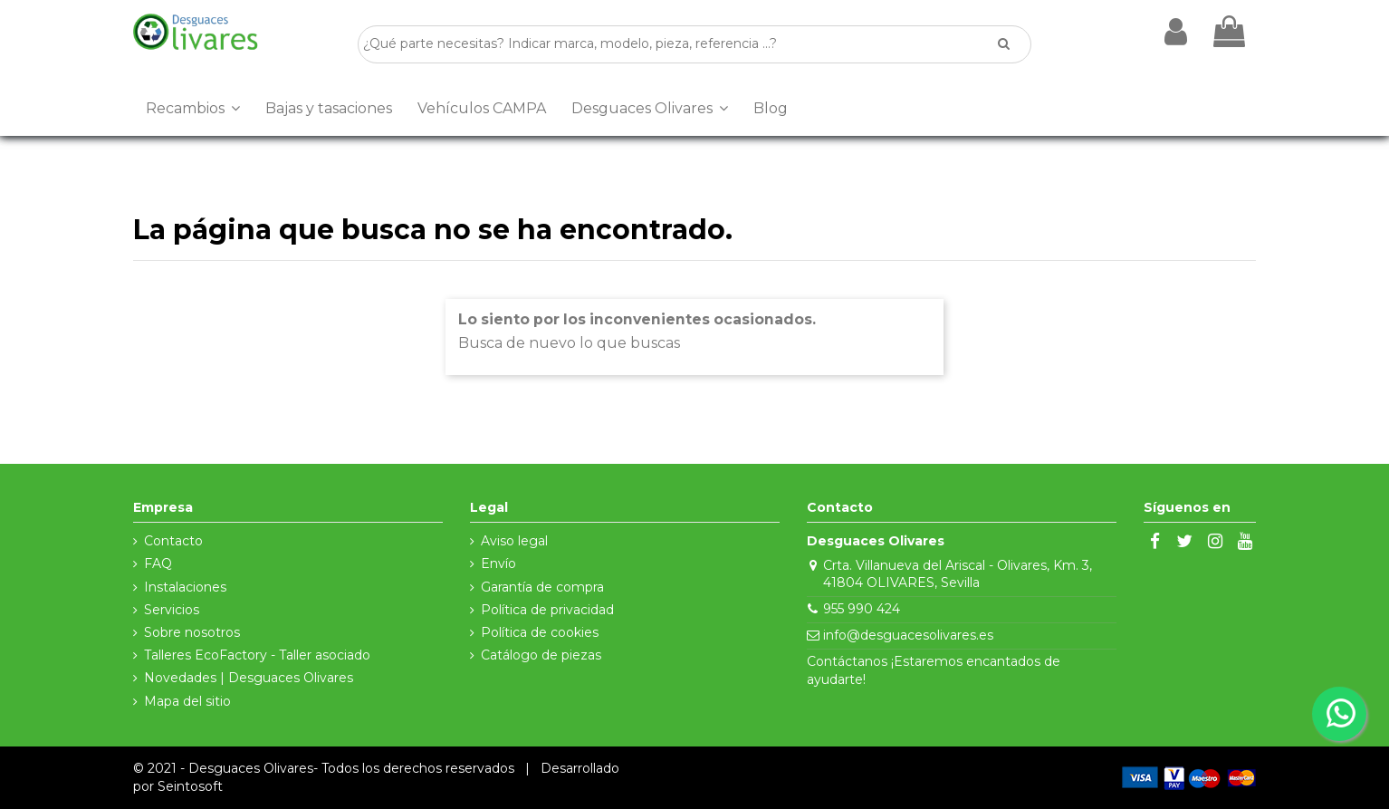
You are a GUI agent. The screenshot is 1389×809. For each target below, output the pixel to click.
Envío (498, 563)
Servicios (171, 610)
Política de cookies (540, 632)
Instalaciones (185, 587)
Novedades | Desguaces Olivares (248, 677)
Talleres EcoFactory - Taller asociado (257, 655)
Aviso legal (514, 541)
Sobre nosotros (192, 632)
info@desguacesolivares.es (908, 635)
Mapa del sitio (187, 701)
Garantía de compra (542, 587)
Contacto (173, 541)
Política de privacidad (547, 610)
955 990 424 (861, 609)
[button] (193, 109)
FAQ (158, 563)
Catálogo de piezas (541, 655)
